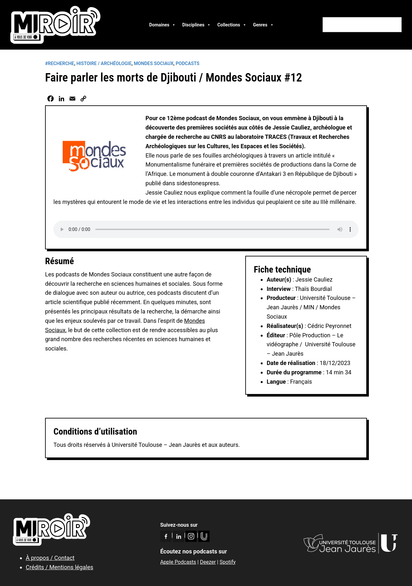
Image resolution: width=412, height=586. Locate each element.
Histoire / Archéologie (103, 63)
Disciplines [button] (196, 24)
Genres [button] (263, 24)
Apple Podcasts (178, 562)
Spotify (228, 562)
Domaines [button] (162, 24)
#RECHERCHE (59, 63)
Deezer (208, 562)
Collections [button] (232, 24)
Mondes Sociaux (153, 63)
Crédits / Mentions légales (59, 567)
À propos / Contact (50, 557)
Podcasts (188, 63)
